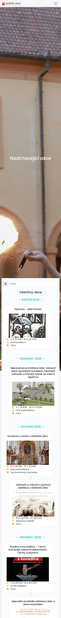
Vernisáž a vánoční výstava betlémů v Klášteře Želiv (33, 486)
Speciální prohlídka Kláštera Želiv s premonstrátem (33, 603)
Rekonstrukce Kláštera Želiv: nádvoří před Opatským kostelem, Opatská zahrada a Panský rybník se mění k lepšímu (33, 372)
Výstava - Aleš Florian (28, 309)
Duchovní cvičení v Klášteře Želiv (28, 436)
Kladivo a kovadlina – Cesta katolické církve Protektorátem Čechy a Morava (28, 549)
